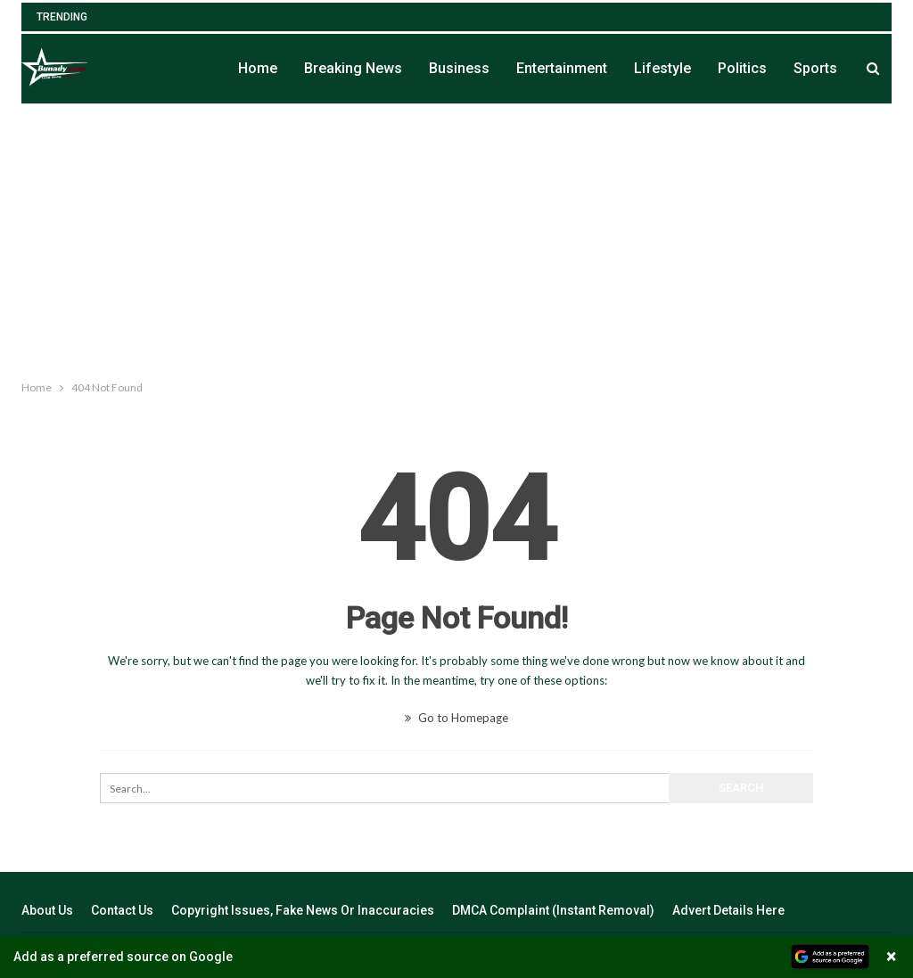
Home (257, 68)
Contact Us (122, 910)
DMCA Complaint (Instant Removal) (553, 910)
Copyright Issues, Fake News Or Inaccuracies (302, 910)
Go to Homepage (456, 718)
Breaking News (353, 68)
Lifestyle (662, 68)
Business (459, 68)
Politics (742, 68)
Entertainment (561, 68)
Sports (815, 68)
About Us (47, 910)
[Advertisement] (456, 238)
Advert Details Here (728, 910)
